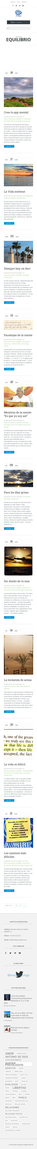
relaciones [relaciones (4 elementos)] (12, 1107)
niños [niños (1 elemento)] (14, 1097)
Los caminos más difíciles (15, 854)
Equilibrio (19, 119)
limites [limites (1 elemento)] (7, 1091)
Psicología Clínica (9, 121)
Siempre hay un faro (17, 268)
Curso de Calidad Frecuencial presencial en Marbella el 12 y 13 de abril (18, 999)
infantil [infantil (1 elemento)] (7, 1087)
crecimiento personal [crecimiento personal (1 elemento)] (11, 1078)
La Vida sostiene (14, 191)
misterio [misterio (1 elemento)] (27, 1094)
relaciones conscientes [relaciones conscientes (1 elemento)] (12, 1110)
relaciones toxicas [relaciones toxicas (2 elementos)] (13, 1114)
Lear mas (8, 146)
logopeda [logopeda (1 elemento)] (15, 1091)
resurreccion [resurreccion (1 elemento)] (23, 1117)
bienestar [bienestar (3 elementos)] (10, 1068)
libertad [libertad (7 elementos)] (19, 1087)
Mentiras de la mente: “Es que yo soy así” (18, 414)
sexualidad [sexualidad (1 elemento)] (14, 1120)
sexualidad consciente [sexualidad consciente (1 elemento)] (12, 1123)
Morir (24, 198)
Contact (13, 2)
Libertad (19, 198)
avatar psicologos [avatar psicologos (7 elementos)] (14, 1064)
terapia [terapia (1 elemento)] (7, 1127)
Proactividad (26, 119)
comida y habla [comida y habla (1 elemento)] (18, 1071)
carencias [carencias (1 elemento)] (8, 1071)
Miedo (20, 344)
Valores (6, 427)
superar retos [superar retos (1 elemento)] (26, 1123)
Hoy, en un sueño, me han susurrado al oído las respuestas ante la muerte (22, 1015)
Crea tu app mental (16, 112)
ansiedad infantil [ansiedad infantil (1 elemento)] (22, 1053)
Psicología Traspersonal (22, 121)
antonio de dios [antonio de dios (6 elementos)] (16, 1056)
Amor (26, 861)
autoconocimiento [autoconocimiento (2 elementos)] (13, 1060)
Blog (18, 2)
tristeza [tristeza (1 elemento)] (15, 1127)
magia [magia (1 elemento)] (20, 1094)
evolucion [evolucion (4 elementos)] (11, 1084)
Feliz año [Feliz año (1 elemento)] (23, 1084)
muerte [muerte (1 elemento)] (7, 1097)
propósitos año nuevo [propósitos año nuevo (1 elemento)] (21, 1101)
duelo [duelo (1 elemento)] (17, 1081)
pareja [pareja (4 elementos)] (22, 1097)
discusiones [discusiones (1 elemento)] (8, 1081)
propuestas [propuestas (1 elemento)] (8, 1101)
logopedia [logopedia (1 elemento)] (24, 1091)
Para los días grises (16, 492)
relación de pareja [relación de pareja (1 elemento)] (11, 1117)
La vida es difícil (14, 764)
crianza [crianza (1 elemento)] (23, 1078)
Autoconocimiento (9, 119)
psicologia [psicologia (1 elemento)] (8, 1104)
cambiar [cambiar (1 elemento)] (21, 1068)
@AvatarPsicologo (18, 975)
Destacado (19, 686)
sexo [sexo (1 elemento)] (6, 1120)
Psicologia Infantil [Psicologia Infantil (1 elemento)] (20, 1104)
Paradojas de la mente (18, 335)
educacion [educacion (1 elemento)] (25, 1081)
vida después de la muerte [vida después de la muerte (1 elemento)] (13, 1130)
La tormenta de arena (18, 680)
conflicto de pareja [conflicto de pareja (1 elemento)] (11, 1074)
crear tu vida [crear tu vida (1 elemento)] (24, 1074)
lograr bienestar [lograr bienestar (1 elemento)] (10, 1094)
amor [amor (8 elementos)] (9, 1053)
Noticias (24, 2)
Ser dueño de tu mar (17, 581)
